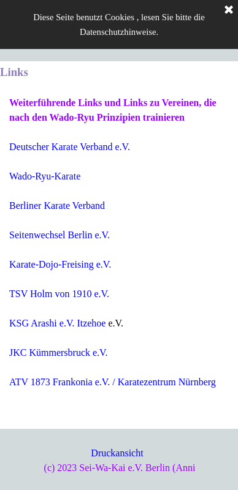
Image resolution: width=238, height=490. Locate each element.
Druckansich (115, 453)
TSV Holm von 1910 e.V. (59, 293)
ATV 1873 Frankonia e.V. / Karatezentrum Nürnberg (112, 382)
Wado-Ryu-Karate (44, 176)
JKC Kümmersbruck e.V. (58, 352)
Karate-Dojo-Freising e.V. (60, 264)
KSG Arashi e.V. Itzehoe (57, 323)
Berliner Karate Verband (57, 205)
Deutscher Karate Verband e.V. (69, 146)
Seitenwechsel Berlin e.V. (59, 235)
